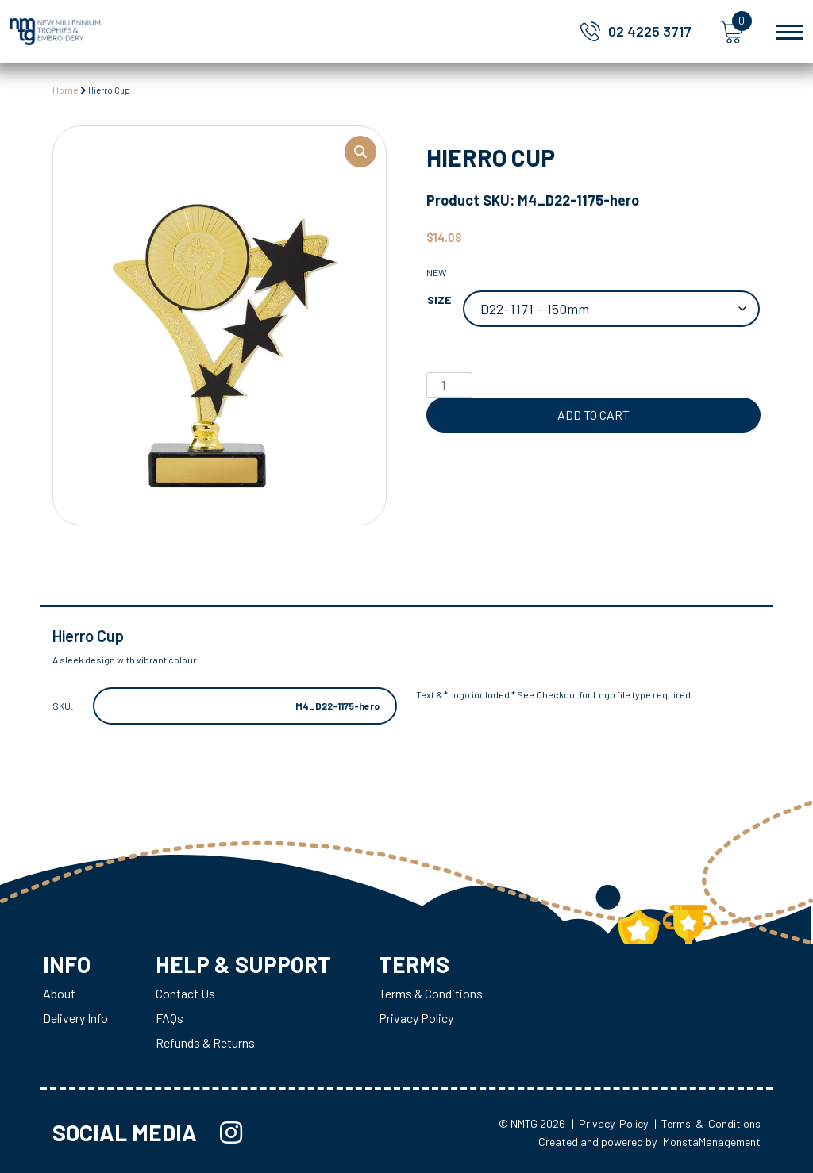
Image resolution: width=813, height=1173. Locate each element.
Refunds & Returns (205, 1042)
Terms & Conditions (431, 993)
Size (439, 299)
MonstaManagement (712, 1141)
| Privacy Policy (610, 1123)
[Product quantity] (449, 385)
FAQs (169, 1017)
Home (65, 89)
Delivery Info (75, 1017)
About (59, 993)
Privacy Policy (416, 1017)
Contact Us (185, 993)
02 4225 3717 (650, 31)
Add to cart (593, 414)
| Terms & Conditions (707, 1123)
